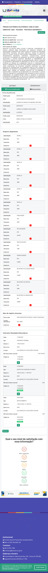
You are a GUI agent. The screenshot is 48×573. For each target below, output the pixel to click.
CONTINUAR (40, 567)
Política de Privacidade (8, 568)
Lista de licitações (39, 20)
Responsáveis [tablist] (35, 89)
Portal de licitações (26, 20)
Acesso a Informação (14, 20)
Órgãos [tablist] (12, 85)
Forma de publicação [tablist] (12, 89)
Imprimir (41, 32)
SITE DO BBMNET (17, 44)
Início (4, 20)
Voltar (5, 431)
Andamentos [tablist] (35, 85)
